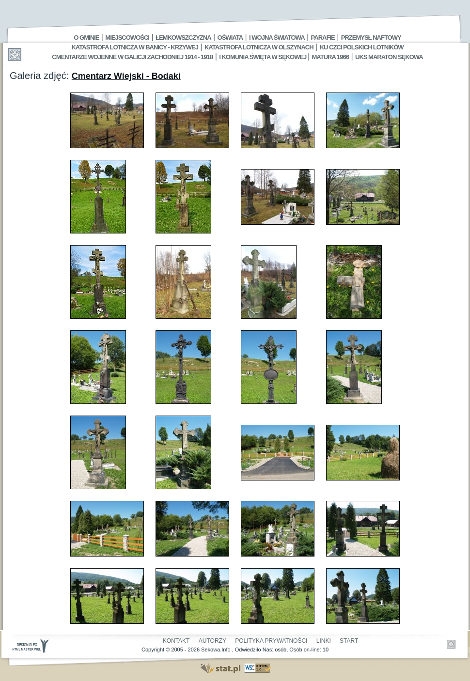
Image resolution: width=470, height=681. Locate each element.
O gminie (86, 37)
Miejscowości (127, 37)
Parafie (323, 37)
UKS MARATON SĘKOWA (389, 57)
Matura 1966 (330, 57)
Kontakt (176, 640)
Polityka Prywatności (271, 640)
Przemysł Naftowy (371, 37)
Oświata (230, 37)
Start (349, 640)
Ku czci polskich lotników (362, 47)
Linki (323, 640)
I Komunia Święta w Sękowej (263, 57)
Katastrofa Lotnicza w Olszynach (258, 47)
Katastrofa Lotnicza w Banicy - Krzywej (134, 47)
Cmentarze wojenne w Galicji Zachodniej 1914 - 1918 (132, 57)
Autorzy (212, 640)
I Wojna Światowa (276, 37)
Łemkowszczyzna (183, 37)
